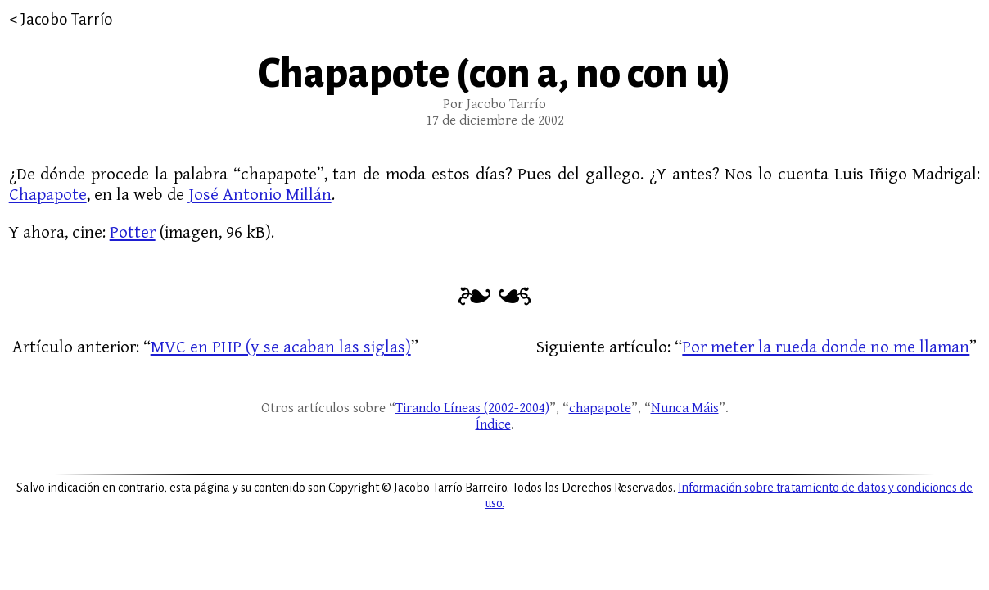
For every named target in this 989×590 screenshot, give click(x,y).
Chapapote (48, 194)
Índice (493, 424)
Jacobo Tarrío (66, 19)
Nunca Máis (685, 408)
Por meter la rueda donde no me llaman (825, 347)
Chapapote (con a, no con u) (494, 74)
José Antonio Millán (260, 194)
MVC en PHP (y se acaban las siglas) (281, 347)
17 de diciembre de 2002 (495, 120)
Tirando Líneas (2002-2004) (472, 408)
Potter (133, 232)
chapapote (600, 408)
